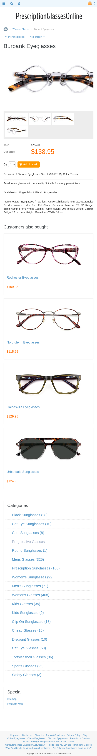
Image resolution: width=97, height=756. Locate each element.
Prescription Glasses (80, 738)
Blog (85, 735)
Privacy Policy (73, 735)
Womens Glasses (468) (30, 595)
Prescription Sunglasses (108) (36, 568)
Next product (38, 37)
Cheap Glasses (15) (28, 630)
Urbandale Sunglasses (23, 472)
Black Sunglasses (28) (30, 515)
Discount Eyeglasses (58, 738)
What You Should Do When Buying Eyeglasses (28, 748)
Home (6, 29)
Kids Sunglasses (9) (28, 613)
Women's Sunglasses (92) (32, 577)
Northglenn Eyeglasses (23, 342)
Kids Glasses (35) (26, 604)
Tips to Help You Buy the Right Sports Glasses (70, 745)
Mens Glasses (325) (28, 559)
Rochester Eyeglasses (23, 277)
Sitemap (11, 699)
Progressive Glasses (28, 542)
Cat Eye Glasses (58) (29, 648)
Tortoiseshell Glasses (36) (32, 657)
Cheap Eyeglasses (36, 738)
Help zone (15, 735)
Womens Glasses (21, 29)
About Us (39, 735)
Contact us (27, 735)
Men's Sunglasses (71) (30, 586)
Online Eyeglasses (16, 738)
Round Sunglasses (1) (29, 550)
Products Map (15, 703)
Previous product (14, 37)
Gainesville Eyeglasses (23, 407)
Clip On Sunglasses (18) (31, 622)
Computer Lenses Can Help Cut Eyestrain (25, 745)
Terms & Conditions (55, 735)
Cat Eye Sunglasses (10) (31, 524)
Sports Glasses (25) (28, 666)
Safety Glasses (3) (26, 675)
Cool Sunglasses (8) (28, 533)
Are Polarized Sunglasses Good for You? (72, 748)
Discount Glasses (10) (29, 639)
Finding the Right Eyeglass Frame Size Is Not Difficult (48, 741)
